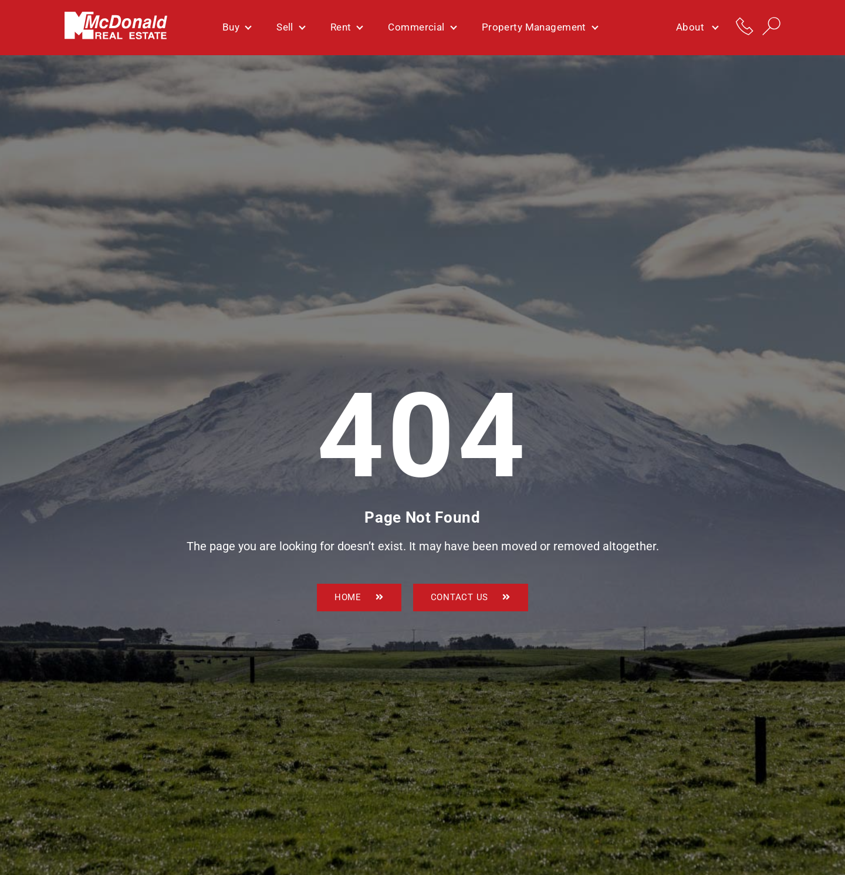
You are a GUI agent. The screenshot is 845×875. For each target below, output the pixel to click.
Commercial (421, 27)
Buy (236, 27)
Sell (290, 27)
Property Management (539, 27)
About (697, 28)
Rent (346, 27)
